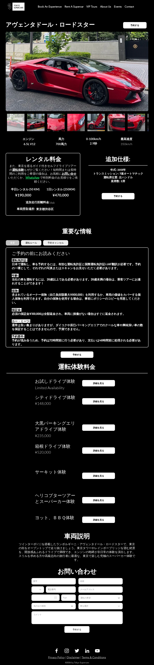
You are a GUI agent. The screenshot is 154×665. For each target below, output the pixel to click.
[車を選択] (100, 606)
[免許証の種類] (53, 606)
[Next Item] (143, 71)
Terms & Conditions (94, 657)
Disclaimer (73, 657)
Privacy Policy (56, 657)
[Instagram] (67, 651)
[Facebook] (56, 651)
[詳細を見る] (98, 383)
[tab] (12, 243)
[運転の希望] (100, 598)
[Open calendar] (55, 598)
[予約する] (135, 25)
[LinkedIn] (87, 651)
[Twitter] (77, 651)
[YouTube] (97, 651)
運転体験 (18, 169)
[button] (129, 6)
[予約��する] (118, 196)
